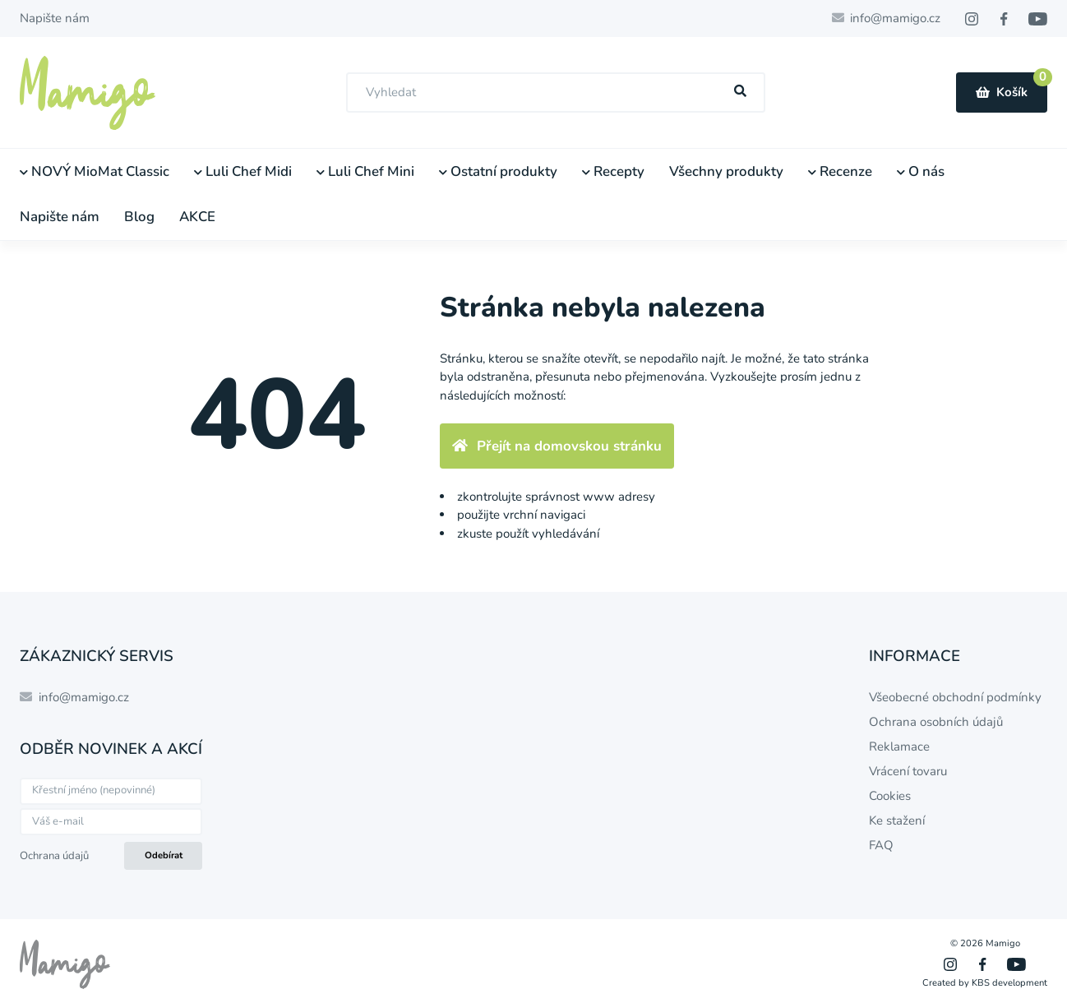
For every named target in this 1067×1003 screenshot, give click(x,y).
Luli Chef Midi (243, 171)
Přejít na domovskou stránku (557, 446)
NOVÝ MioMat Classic (94, 171)
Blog (139, 216)
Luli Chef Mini (365, 171)
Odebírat (163, 855)
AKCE (197, 216)
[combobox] (555, 92)
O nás (921, 171)
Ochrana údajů (54, 855)
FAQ (881, 845)
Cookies (890, 796)
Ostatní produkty (498, 171)
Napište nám (55, 18)
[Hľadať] (740, 91)
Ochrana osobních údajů (936, 722)
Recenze (840, 171)
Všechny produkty (726, 171)
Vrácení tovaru (908, 771)
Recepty (613, 171)
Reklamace (899, 746)
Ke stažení (897, 820)
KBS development (1009, 983)
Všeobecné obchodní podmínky (955, 697)
